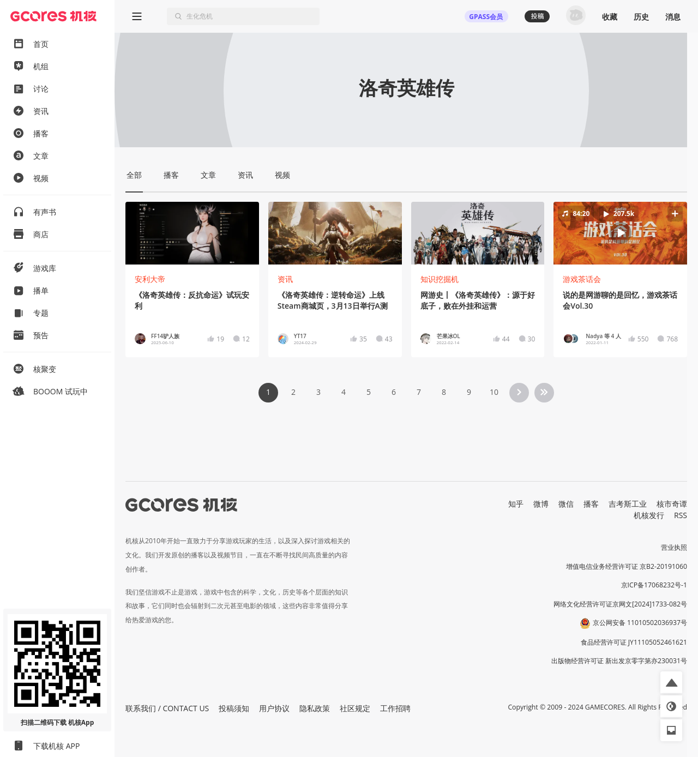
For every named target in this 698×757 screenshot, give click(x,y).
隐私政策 (314, 708)
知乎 (516, 503)
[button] (620, 233)
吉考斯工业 (628, 503)
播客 (591, 503)
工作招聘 (395, 708)
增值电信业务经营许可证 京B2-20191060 (626, 566)
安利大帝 (150, 279)
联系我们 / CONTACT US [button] (167, 708)
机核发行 (649, 515)
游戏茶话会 (582, 279)
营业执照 (674, 547)
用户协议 (274, 708)
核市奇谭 (672, 503)
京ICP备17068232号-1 (654, 585)
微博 (541, 503)
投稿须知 (234, 708)
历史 (641, 16)
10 (494, 392)
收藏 (609, 16)
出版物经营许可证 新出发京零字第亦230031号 (619, 660)
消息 (673, 16)
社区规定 (355, 708)
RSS (680, 515)
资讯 (285, 279)
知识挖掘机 (439, 279)
